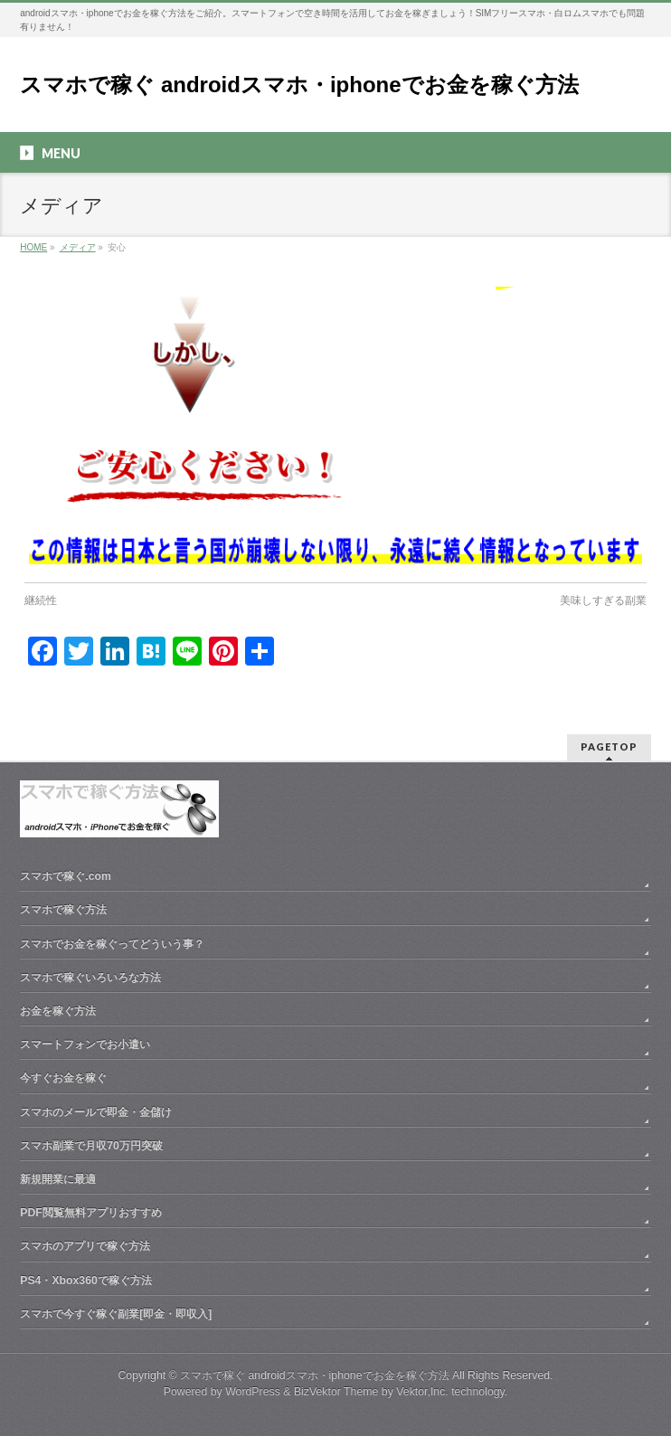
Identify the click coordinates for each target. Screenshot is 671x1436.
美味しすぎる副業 (603, 600)
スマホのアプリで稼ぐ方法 (85, 1246)
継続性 (40, 600)
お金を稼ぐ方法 (58, 1011)
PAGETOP (609, 746)
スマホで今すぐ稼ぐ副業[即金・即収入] (116, 1314)
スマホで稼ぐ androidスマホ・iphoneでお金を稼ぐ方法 (299, 84)
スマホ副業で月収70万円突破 (91, 1145)
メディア (78, 247)
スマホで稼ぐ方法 (63, 909)
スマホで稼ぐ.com (65, 876)
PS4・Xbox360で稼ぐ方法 (86, 1280)
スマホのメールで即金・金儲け (96, 1112)
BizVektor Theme (336, 1391)
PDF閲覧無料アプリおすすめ (91, 1212)
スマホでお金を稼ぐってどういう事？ (112, 944)
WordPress (252, 1391)
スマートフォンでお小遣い (85, 1044)
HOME (33, 247)
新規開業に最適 (58, 1179)
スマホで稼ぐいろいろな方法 (90, 977)
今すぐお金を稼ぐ (63, 1078)
